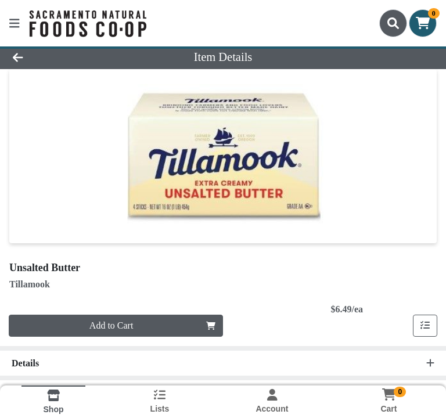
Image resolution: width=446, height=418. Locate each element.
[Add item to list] (425, 326)
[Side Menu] (14, 23)
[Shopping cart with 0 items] (423, 23)
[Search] (393, 23)
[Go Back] (62, 56)
